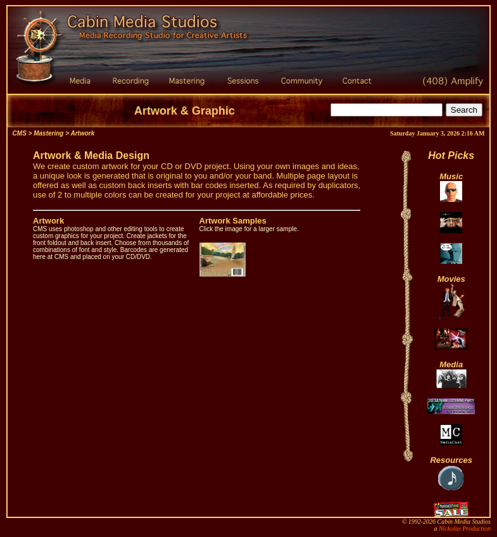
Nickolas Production (465, 528)
